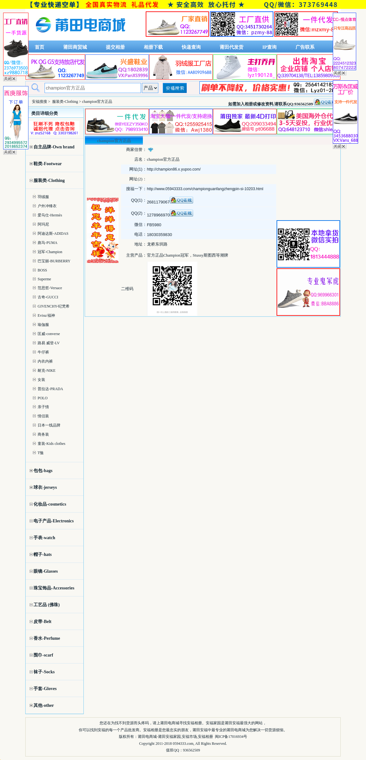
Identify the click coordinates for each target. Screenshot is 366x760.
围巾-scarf (43, 655)
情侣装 (43, 416)
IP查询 (269, 47)
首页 (39, 47)
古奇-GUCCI (48, 297)
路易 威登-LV (49, 343)
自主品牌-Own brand (54, 147)
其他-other (44, 705)
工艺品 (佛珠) (47, 604)
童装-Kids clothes (51, 443)
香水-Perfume (47, 638)
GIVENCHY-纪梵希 (54, 306)
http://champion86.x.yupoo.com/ (174, 169)
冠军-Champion (50, 252)
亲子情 (43, 407)
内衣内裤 (45, 361)
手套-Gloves (45, 688)
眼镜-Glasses (46, 571)
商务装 (43, 434)
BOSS (42, 270)
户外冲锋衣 (47, 206)
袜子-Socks (44, 672)
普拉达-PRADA (50, 389)
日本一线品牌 (49, 425)
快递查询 (191, 47)
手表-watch (44, 537)
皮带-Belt (43, 621)
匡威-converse (49, 334)
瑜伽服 (43, 324)
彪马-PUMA (48, 242)
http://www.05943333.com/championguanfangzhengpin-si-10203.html (205, 189)
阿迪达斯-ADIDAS (53, 233)
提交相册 (115, 47)
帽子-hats (43, 554)
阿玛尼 (43, 224)
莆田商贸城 (75, 47)
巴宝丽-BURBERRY (54, 261)
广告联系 (305, 47)
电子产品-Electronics (54, 521)
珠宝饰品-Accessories (54, 588)
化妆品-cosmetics (50, 504)
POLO (42, 398)
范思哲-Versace (50, 288)
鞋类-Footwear (48, 163)
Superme (44, 279)
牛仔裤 (43, 352)
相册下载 (153, 47)
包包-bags (43, 470)
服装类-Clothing (65, 101)
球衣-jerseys (45, 487)
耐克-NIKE (47, 370)
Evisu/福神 (46, 315)
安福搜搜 (39, 101)
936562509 (191, 750)
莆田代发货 (231, 47)
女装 (41, 379)
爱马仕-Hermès (50, 215)
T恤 (41, 453)
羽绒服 (43, 197)
